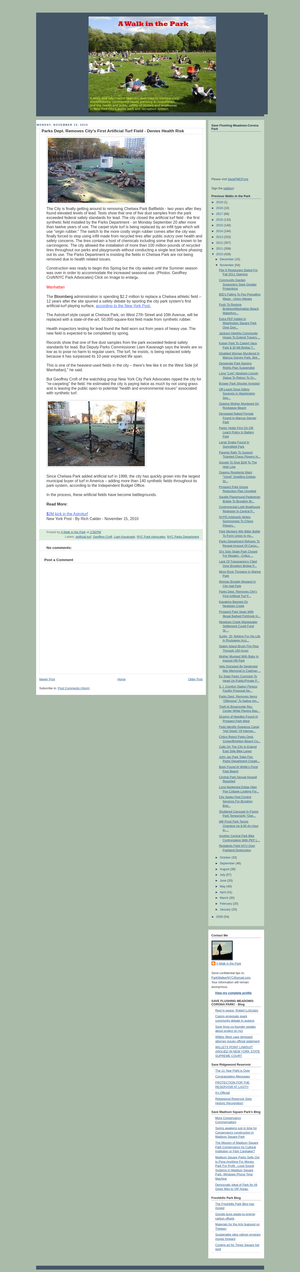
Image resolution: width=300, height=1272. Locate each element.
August (225, 869)
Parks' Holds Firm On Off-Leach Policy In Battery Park (236, 432)
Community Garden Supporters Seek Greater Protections (238, 284)
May (223, 886)
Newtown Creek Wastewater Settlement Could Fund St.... (238, 626)
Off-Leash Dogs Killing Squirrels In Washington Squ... (237, 394)
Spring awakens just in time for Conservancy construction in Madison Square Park (236, 1132)
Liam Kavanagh (124, 537)
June (223, 880)
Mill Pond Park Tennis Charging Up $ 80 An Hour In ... (239, 826)
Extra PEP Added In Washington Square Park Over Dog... (238, 323)
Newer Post (47, 679)
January (225, 909)
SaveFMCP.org (238, 179)
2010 (220, 254)
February (226, 903)
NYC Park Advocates (151, 537)
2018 (220, 208)
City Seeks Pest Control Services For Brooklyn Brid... (235, 801)
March (224, 898)
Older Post (195, 679)
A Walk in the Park (228, 963)
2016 (220, 219)
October (225, 857)
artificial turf (83, 537)
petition (228, 188)
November (227, 265)
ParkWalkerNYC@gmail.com (231, 977)
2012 (220, 242)
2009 (220, 916)
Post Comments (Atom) (74, 688)
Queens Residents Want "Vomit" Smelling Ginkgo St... (237, 477)
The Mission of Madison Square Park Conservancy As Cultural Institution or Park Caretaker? (236, 1147)
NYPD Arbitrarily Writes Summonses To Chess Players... (236, 521)
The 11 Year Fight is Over (232, 1070)
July (223, 874)
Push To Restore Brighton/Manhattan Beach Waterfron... (239, 309)
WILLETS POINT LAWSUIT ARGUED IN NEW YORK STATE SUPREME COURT (237, 1051)
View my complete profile (233, 993)
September (227, 863)
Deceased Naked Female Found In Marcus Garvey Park (237, 418)
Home (121, 679)
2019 (220, 202)
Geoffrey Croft (102, 537)
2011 (220, 248)
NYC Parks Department (183, 537)
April (223, 892)
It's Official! (222, 1093)
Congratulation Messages (232, 1076)
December (227, 259)
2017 (220, 214)
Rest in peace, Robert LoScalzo (236, 1010)
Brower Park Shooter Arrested (239, 383)
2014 (220, 231)
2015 (220, 225)
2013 (220, 237)
